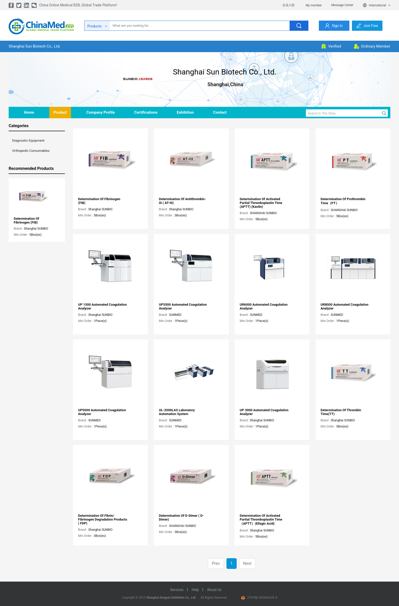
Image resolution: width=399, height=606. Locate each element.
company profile (100, 112)
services (176, 590)
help (195, 590)
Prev (216, 563)
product (60, 112)
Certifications (145, 112)
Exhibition (185, 112)
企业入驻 (288, 5)
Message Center (342, 5)
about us (214, 590)
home (29, 112)
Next (247, 563)
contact (220, 112)
